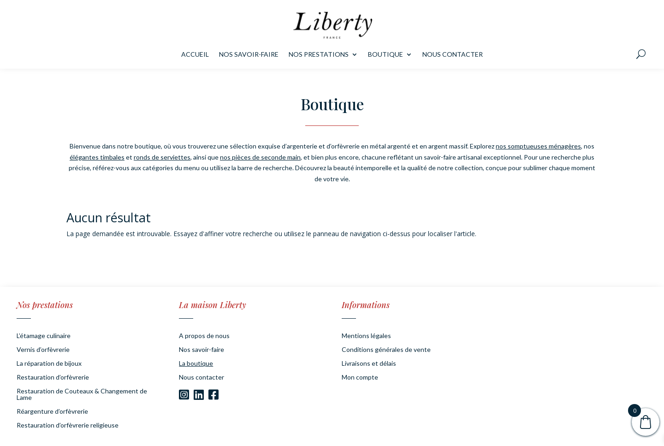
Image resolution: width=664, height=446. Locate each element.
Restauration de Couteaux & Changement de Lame (82, 394)
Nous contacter (452, 54)
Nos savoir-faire (249, 54)
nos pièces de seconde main (260, 157)
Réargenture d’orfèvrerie (52, 411)
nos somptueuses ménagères (538, 146)
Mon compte (360, 377)
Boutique (385, 54)
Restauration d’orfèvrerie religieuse (68, 425)
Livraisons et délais (369, 363)
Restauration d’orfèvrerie (53, 377)
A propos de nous (204, 336)
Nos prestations (319, 54)
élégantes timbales (97, 157)
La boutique (196, 363)
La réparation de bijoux (49, 363)
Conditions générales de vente (386, 349)
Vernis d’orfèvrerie (43, 349)
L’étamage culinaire (44, 336)
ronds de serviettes (162, 157)
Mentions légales (366, 336)
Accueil (195, 54)
